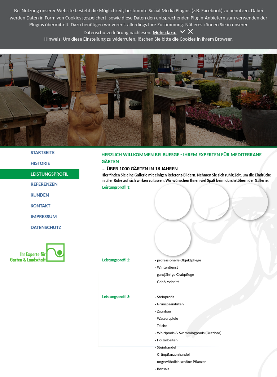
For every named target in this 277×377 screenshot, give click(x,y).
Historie (40, 163)
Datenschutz (46, 227)
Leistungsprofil (50, 174)
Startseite (42, 152)
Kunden (40, 195)
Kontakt (40, 206)
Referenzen (44, 184)
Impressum (44, 217)
